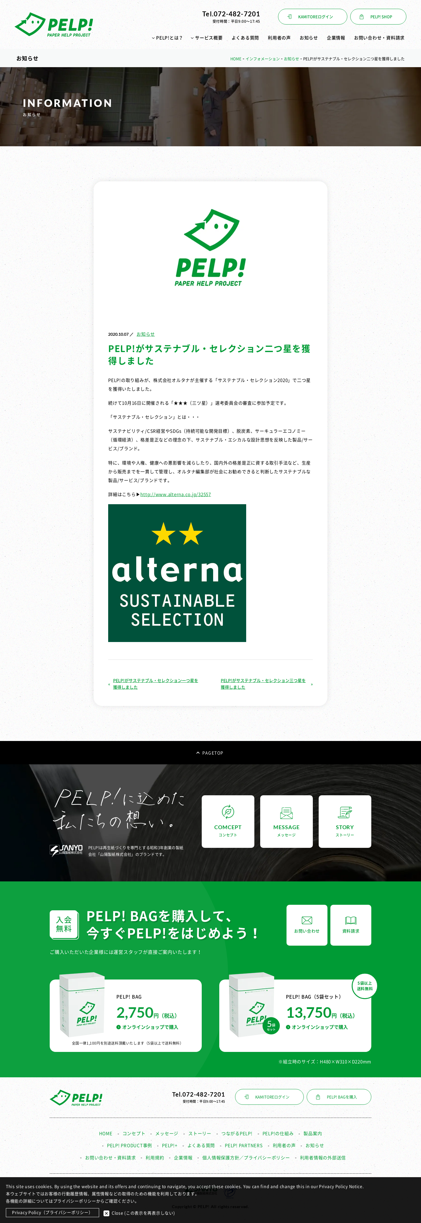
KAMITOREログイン (315, 17)
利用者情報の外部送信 (323, 1156)
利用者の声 (279, 38)
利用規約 (155, 1156)
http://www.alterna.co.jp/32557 (175, 492)
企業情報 (336, 38)
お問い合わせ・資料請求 (379, 38)
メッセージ (166, 1132)
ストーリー (199, 1132)
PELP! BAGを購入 (342, 1095)
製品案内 (312, 1132)
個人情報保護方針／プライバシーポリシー (246, 1156)
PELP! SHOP (381, 17)
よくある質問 (245, 38)
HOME (106, 1132)
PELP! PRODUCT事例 (129, 1144)
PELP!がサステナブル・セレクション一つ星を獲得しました (155, 682)
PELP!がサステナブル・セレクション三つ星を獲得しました (263, 682)
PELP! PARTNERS (244, 1144)
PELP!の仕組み (278, 1132)
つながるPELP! (237, 1132)
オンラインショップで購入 (147, 1025)
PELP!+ (169, 1144)
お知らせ (309, 38)
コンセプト (134, 1132)
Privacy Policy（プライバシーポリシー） (52, 1212)
